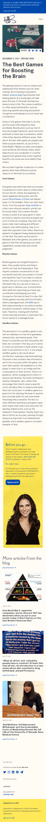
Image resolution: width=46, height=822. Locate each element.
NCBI (31, 303)
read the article (9, 625)
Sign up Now (8, 818)
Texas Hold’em (32, 206)
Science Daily (16, 95)
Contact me (8, 794)
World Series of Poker (19, 199)
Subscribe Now (9, 11)
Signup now (12, 482)
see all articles (9, 568)
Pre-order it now (12, 464)
